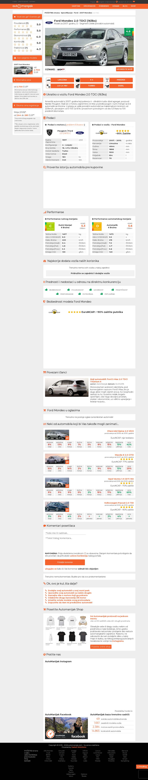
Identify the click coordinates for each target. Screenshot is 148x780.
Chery (48, 759)
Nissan (111, 755)
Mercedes (111, 751)
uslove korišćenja (79, 556)
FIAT (74, 753)
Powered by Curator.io (123, 710)
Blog (125, 6)
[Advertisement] (27, 176)
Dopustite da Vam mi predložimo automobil (70, 602)
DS (62, 757)
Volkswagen (71, 774)
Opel (111, 757)
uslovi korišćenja (30, 755)
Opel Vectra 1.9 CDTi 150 (121, 479)
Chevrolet (48, 761)
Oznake (115, 6)
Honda (73, 759)
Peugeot (111, 759)
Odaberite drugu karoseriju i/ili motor (67, 598)
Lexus (98, 755)
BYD (48, 757)
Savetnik (76, 6)
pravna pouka (23, 1)
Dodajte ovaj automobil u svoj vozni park (68, 590)
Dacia (61, 759)
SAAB (125, 755)
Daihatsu (61, 761)
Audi (48, 753)
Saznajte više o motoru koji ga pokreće (68, 595)
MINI (97, 759)
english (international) (108, 2)
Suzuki (71, 768)
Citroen (62, 753)
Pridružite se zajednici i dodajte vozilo (90, 273)
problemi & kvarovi (75, 125)
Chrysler (61, 751)
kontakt (32, 1)
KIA (85, 759)
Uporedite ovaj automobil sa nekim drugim (69, 593)
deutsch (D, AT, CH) (127, 2)
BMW (48, 755)
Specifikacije (89, 6)
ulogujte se (51, 569)
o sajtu (15, 1)
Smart (124, 759)
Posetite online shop (101, 646)
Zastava (84, 774)
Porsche (111, 761)
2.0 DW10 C (65, 133)
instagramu (118, 641)
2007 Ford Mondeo (22, 64)
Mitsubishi (111, 753)
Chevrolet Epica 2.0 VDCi (120, 431)
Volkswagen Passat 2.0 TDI (119, 503)
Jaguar (85, 753)
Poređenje (104, 6)
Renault (125, 751)
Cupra (61, 755)
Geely (74, 757)
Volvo (71, 776)
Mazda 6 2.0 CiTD (124, 455)
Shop (133, 6)
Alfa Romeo (48, 751)
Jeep (85, 755)
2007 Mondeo (86, 13)
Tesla (71, 770)
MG (97, 757)
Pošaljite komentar (65, 562)
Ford (76, 13)
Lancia (97, 751)
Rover (125, 753)
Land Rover (97, 753)
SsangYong (125, 761)
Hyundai (74, 761)
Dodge (73, 751)
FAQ (26, 759)
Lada (85, 761)
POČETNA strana (52, 13)
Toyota (71, 772)
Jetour (85, 757)
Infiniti (85, 751)
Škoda (84, 776)
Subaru (71, 766)
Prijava (94, 2)
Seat (125, 757)
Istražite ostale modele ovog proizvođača (69, 600)
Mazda (97, 761)
